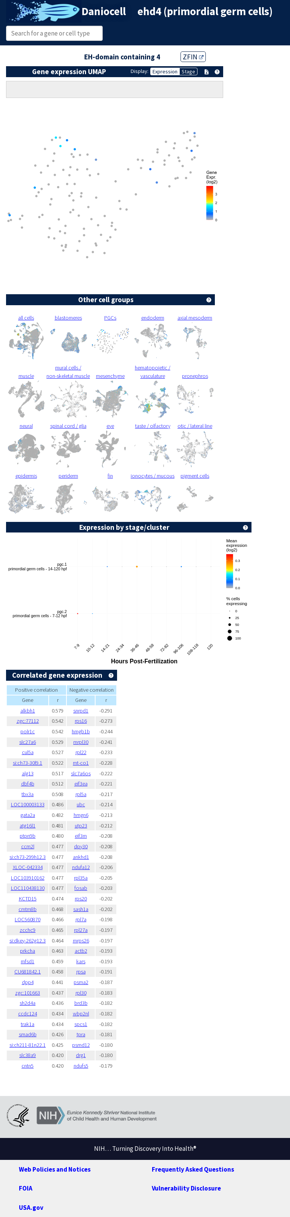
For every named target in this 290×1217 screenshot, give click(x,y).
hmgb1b (81, 731)
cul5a (28, 752)
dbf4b (27, 783)
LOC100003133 (28, 804)
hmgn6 (81, 815)
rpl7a (81, 919)
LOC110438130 (28, 888)
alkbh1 (27, 710)
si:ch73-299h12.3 (27, 857)
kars (80, 961)
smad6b (28, 1034)
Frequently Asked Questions (193, 1169)
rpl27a (81, 930)
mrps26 (81, 940)
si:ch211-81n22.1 (27, 1045)
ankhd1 (81, 857)
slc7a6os (81, 773)
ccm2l (27, 846)
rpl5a (81, 794)
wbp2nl (81, 1013)
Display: (139, 71)
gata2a (27, 815)
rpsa (81, 971)
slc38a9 (27, 1055)
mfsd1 (27, 961)
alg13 (28, 773)
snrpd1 (80, 710)
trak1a (27, 1024)
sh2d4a (27, 1003)
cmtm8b (28, 909)
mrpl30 (80, 742)
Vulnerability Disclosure (186, 1188)
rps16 (81, 720)
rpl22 (81, 752)
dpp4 (28, 982)
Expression (165, 71)
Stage (188, 71)
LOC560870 (27, 919)
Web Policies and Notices (55, 1169)
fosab (80, 888)
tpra (81, 1034)
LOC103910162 (28, 877)
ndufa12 (81, 867)
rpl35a (81, 877)
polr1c (27, 731)
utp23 (81, 825)
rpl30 (81, 992)
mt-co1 (81, 762)
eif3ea (81, 783)
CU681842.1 (27, 971)
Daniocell (104, 11)
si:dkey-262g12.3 (27, 940)
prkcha (27, 950)
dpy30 (81, 846)
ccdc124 (27, 1013)
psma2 (81, 982)
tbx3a (28, 794)
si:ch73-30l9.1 (27, 762)
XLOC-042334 (28, 867)
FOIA (25, 1188)
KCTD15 (28, 898)
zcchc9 (27, 930)
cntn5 (28, 1065)
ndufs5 (81, 1065)
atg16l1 (27, 825)
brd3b (81, 1003)
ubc (81, 804)
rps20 (81, 898)
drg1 (81, 1055)
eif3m (81, 835)
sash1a (80, 909)
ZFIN (193, 56)
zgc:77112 (28, 720)
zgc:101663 (27, 992)
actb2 (81, 950)
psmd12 (81, 1045)
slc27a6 (27, 742)
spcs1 (80, 1024)
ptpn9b (27, 835)
